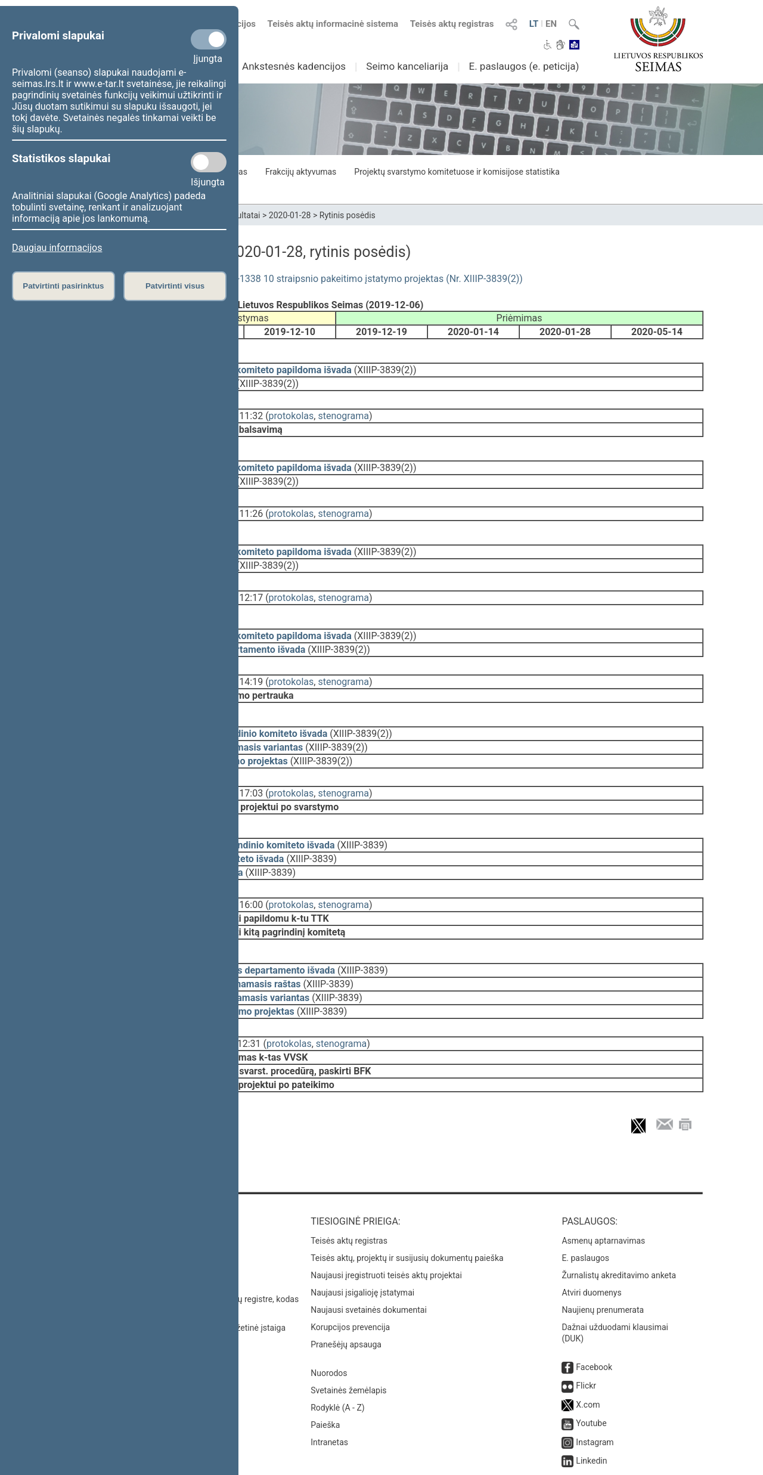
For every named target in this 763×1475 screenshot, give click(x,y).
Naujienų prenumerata (603, 1243)
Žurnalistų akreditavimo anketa (619, 1208)
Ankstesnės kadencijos (294, 66)
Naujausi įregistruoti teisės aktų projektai (386, 1208)
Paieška (325, 1358)
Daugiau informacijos (57, 247)
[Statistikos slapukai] (209, 162)
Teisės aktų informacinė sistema (333, 23)
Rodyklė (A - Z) (338, 1341)
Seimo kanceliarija (407, 66)
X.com (588, 1338)
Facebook (594, 1300)
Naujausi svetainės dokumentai (369, 1243)
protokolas (291, 407)
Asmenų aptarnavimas (603, 1174)
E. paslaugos (585, 1191)
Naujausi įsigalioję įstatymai (362, 1226)
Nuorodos (329, 1306)
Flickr (586, 1319)
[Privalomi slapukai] (209, 39)
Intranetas (329, 1375)
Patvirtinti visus (174, 285)
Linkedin (591, 1394)
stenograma (343, 407)
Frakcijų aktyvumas (300, 171)
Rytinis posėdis (348, 215)
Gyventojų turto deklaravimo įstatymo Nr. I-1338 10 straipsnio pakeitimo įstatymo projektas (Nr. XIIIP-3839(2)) (291, 278)
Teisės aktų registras (452, 23)
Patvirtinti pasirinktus (63, 285)
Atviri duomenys (591, 1226)
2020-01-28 (290, 215)
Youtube (591, 1356)
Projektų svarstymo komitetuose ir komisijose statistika (456, 171)
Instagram (594, 1375)
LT (534, 23)
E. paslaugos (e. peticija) (524, 66)
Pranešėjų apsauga (346, 1277)
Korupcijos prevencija (350, 1260)
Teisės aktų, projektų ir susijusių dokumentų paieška (407, 1191)
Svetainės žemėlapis (348, 1323)
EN (551, 23)
